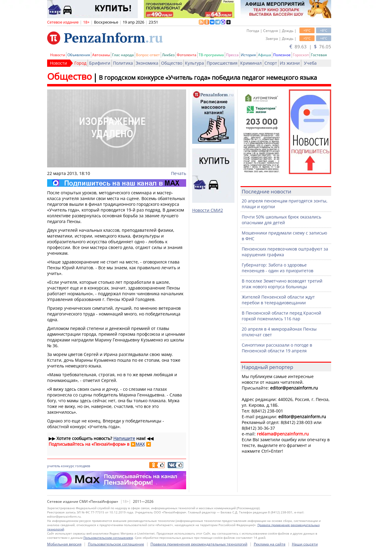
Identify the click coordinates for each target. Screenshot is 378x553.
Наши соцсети (305, 544)
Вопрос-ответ (148, 54)
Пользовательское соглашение (116, 544)
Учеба (310, 63)
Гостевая (319, 54)
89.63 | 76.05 (310, 47)
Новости (57, 54)
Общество (171, 63)
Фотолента (186, 54)
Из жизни (290, 63)
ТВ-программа (211, 54)
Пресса (232, 54)
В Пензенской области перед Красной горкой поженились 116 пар (281, 316)
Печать (178, 173)
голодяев (82, 466)
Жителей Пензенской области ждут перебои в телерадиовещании (278, 300)
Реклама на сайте (270, 544)
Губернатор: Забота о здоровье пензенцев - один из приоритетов (277, 267)
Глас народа (123, 54)
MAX (140, 444)
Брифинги (99, 63)
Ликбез (168, 54)
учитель (53, 466)
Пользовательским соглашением (108, 537)
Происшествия (222, 63)
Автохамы (101, 54)
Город (80, 63)
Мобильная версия (64, 544)
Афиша (264, 54)
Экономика (147, 63)
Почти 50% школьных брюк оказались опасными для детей (281, 219)
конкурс (67, 466)
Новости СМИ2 (207, 210)
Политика (123, 63)
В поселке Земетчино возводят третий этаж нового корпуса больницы (282, 283)
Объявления (78, 54)
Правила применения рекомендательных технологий (198, 544)
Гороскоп (301, 54)
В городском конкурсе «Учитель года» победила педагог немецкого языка (208, 77)
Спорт (270, 63)
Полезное (282, 54)
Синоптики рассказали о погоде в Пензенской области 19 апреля (277, 348)
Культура (194, 63)
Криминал (251, 63)
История (248, 54)
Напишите (124, 438)
